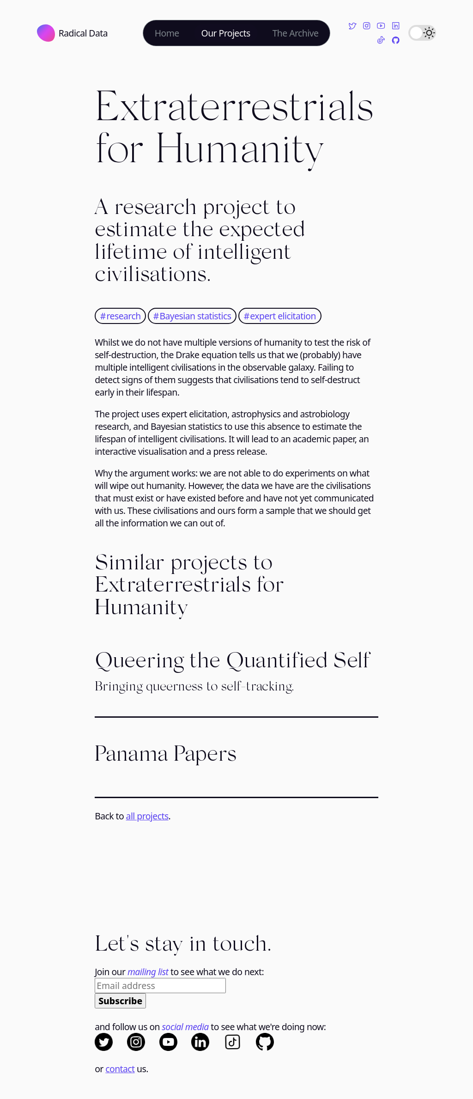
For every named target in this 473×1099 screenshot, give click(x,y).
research (122, 316)
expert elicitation (282, 316)
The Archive (296, 33)
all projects (147, 816)
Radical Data (72, 33)
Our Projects (225, 33)
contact (119, 1068)
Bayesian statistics (194, 316)
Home (167, 33)
